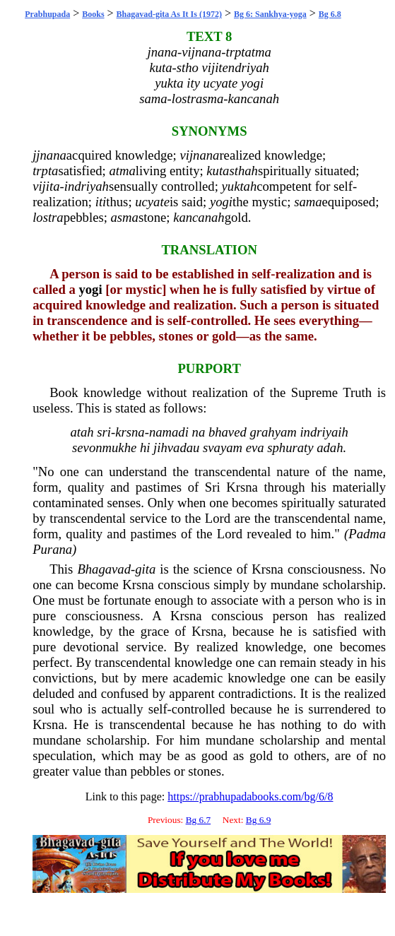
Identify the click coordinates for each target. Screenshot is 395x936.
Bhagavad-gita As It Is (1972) (169, 14)
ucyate (152, 201)
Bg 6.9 (258, 819)
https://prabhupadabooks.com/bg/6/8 (250, 796)
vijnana (199, 155)
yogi (221, 201)
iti (101, 201)
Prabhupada (47, 14)
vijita (46, 186)
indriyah (86, 186)
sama (308, 201)
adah (330, 447)
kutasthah (232, 170)
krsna (129, 432)
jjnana (49, 155)
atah (81, 432)
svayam (222, 447)
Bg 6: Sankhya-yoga (270, 14)
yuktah (239, 186)
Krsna (242, 487)
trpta (45, 170)
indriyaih (324, 432)
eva (255, 447)
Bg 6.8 (330, 14)
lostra (48, 217)
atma (122, 170)
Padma (367, 533)
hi (145, 447)
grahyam (272, 432)
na (199, 432)
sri (104, 432)
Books (93, 14)
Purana (52, 549)
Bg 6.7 (198, 819)
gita (145, 569)
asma (124, 217)
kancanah (199, 217)
